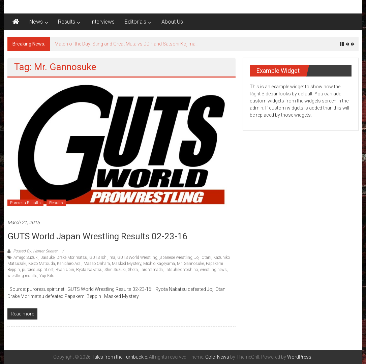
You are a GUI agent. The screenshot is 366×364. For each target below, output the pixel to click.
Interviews (102, 22)
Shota (133, 269)
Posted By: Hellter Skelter (35, 251)
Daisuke (47, 257)
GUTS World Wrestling (137, 257)
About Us (172, 22)
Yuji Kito (46, 275)
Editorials (135, 22)
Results (66, 22)
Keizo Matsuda (41, 263)
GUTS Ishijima (102, 257)
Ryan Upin (65, 269)
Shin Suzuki (115, 269)
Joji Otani (202, 257)
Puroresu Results (25, 203)
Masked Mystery (126, 263)
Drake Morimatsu (72, 257)
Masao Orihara (97, 263)
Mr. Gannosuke (190, 263)
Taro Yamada (151, 269)
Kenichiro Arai (69, 263)
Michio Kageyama (159, 263)
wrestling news (213, 269)
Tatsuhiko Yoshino (181, 269)
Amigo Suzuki (25, 257)
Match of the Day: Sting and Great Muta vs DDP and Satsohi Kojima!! (126, 44)
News (36, 22)
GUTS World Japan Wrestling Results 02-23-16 (97, 236)
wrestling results (22, 275)
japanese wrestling (175, 257)
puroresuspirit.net (38, 269)
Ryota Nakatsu (89, 269)
